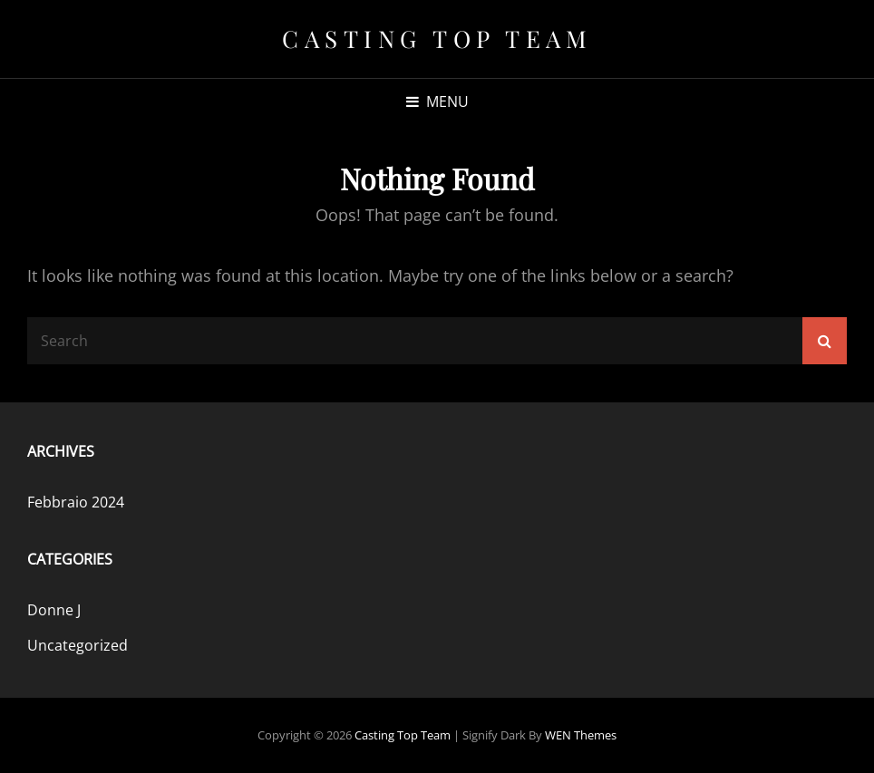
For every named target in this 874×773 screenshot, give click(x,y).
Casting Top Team (437, 38)
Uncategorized (77, 645)
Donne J (54, 610)
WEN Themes (581, 735)
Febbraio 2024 (75, 502)
